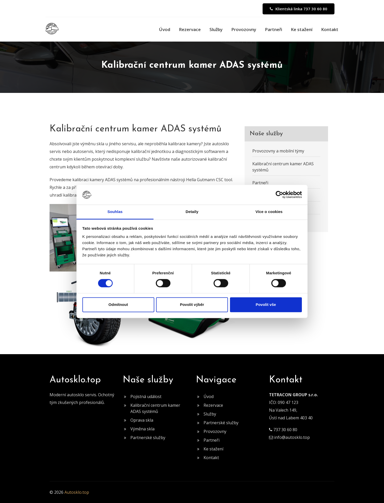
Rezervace (190, 29)
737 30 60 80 (285, 429)
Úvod (164, 29)
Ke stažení (301, 29)
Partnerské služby (147, 437)
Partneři (273, 29)
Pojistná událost (145, 396)
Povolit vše (266, 304)
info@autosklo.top (292, 437)
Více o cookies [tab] (269, 211)
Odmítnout (118, 304)
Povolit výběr (192, 304)
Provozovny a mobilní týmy (278, 151)
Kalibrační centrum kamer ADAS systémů (283, 167)
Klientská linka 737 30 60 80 (298, 8)
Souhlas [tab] (114, 211)
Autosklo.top (76, 492)
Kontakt (329, 29)
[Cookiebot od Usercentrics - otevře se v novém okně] (279, 195)
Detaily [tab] (192, 211)
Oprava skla (141, 420)
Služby (216, 29)
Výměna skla (142, 429)
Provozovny (243, 29)
